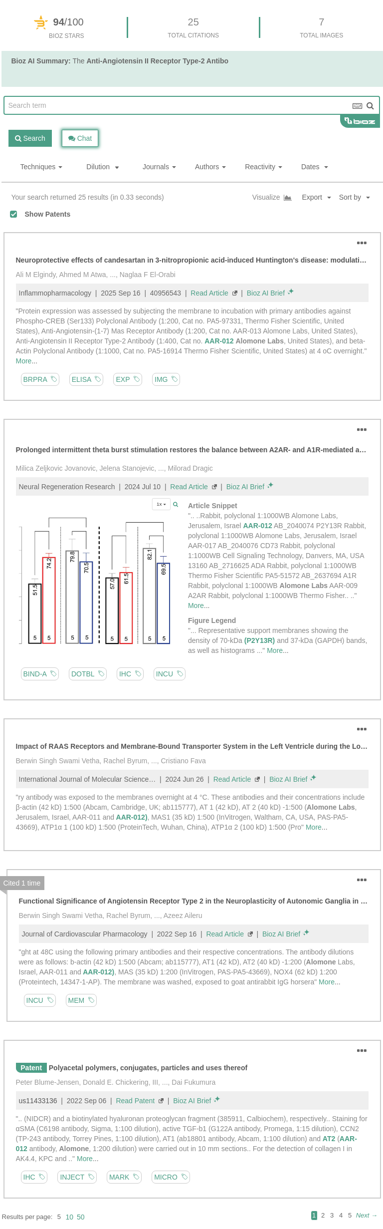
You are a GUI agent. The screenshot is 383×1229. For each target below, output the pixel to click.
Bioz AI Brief (266, 293)
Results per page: (27, 1217)
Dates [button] (314, 167)
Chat (80, 138)
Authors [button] (210, 167)
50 (81, 1217)
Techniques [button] (41, 167)
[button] (358, 197)
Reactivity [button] (263, 167)
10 (69, 1217)
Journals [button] (159, 167)
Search (30, 138)
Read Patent (135, 1101)
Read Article (209, 293)
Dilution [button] (102, 167)
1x (161, 504)
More (24, 361)
